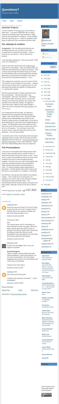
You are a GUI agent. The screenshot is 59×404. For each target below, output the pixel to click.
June (47, 163)
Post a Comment (7, 287)
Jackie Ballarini (47, 340)
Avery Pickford (47, 329)
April (47, 170)
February (48, 177)
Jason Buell (46, 347)
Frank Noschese (48, 283)
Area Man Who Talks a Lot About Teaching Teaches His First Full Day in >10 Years (48, 268)
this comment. (29, 106)
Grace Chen (46, 292)
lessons (44, 214)
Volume (47, 119)
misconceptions (46, 220)
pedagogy (9, 194)
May (47, 166)
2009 (46, 184)
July (47, 160)
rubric (5, 124)
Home (4, 20)
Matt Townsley (47, 318)
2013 (46, 88)
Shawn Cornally (47, 298)
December (49, 101)
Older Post (34, 290)
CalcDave (10, 205)
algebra (43, 199)
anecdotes (44, 202)
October (48, 150)
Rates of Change (50, 129)
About (12, 20)
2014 (46, 85)
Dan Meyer (46, 263)
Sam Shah (45, 256)
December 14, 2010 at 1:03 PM (15, 267)
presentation (16, 194)
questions (44, 232)
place (43, 294)
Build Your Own (50, 138)
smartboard (45, 235)
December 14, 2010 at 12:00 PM (15, 215)
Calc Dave (45, 305)
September (49, 153)
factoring (44, 211)
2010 (46, 99)
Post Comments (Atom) (19, 294)
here (8, 108)
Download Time (50, 126)
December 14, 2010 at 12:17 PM (15, 238)
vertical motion (46, 243)
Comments (47, 57)
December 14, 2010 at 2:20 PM (15, 283)
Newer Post (6, 290)
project (23, 194)
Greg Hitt (45, 358)
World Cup (45, 331)
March (47, 173)
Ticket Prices (49, 142)
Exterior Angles (50, 123)
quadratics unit (46, 229)
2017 (46, 75)
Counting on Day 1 (48, 307)
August (48, 156)
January (48, 180)
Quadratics (45, 196)
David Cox (10, 243)
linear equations (46, 217)
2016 (46, 78)
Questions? (10, 9)
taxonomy (21, 30)
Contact (19, 20)
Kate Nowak (46, 276)
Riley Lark (45, 334)
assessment (45, 205)
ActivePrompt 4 (47, 336)
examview (44, 208)
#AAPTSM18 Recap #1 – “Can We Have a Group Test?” (48, 287)
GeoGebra (44, 193)
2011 (46, 95)
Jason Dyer (46, 310)
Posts (45, 54)
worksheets (45, 246)
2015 (46, 82)
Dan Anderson (47, 354)
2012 (46, 92)
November (49, 146)
